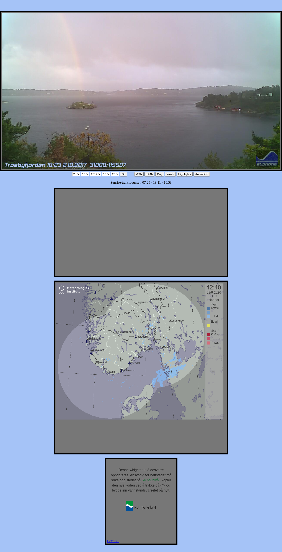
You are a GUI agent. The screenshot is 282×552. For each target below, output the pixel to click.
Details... (113, 541)
